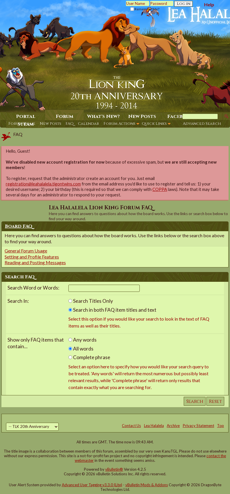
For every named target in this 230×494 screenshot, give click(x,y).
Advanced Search (202, 123)
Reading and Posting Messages (35, 262)
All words (80, 349)
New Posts (50, 123)
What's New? (103, 116)
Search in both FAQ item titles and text (112, 310)
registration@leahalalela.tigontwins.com (43, 183)
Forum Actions (119, 123)
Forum (64, 116)
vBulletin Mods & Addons (146, 484)
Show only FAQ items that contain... (35, 343)
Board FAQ (18, 226)
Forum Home (21, 123)
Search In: (18, 301)
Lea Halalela (154, 425)
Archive (173, 425)
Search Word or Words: (33, 288)
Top (220, 425)
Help (209, 4)
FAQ (70, 123)
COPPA (159, 189)
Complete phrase (89, 357)
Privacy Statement (198, 425)
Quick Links (154, 123)
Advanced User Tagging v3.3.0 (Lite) (92, 484)
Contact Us (131, 425)
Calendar (88, 123)
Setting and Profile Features (32, 256)
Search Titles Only (90, 301)
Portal (25, 116)
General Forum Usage (26, 250)
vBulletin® (114, 469)
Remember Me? (144, 9)
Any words (82, 340)
